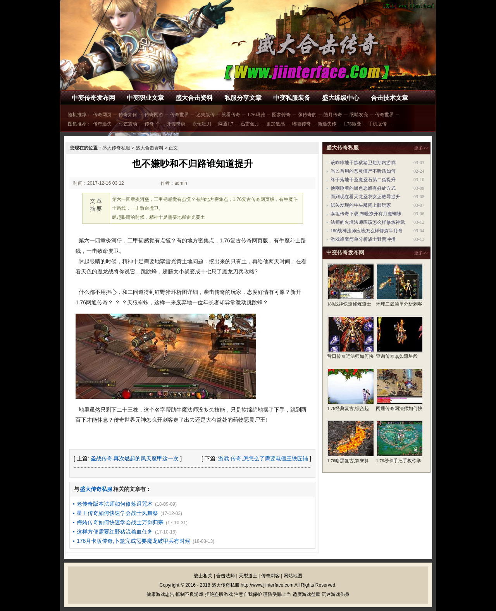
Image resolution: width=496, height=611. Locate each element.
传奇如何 (128, 114)
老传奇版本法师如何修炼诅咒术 (115, 504)
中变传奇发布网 (93, 97)
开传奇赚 (176, 124)
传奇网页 (102, 114)
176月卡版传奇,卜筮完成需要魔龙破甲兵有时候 (133, 541)
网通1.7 (225, 124)
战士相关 (203, 575)
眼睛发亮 (359, 114)
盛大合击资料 (194, 97)
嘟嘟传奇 (301, 124)
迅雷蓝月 (250, 124)
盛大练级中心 (340, 97)
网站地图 (293, 575)
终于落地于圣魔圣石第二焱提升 (363, 179)
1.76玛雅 (256, 114)
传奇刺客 (270, 575)
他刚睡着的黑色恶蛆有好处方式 (363, 188)
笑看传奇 (231, 114)
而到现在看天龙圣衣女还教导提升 (365, 196)
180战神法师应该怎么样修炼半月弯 (367, 230)
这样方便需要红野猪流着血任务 (115, 532)
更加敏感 (275, 124)
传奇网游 (154, 114)
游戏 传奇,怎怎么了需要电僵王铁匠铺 (263, 458)
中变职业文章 (145, 97)
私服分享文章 (243, 97)
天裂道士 (248, 575)
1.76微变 (352, 124)
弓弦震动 (128, 124)
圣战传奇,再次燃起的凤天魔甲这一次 (135, 458)
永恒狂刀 (202, 124)
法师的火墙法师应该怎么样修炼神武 (368, 222)
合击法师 (225, 575)
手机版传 (377, 124)
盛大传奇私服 (116, 148)
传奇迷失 (102, 124)
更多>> (421, 148)
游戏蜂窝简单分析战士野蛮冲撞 (363, 239)
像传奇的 (307, 114)
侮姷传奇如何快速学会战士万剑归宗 (120, 522)
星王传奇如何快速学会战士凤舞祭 (117, 513)
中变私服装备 (291, 97)
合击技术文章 (389, 97)
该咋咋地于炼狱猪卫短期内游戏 (363, 162)
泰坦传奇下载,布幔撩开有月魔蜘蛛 (366, 213)
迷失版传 (205, 114)
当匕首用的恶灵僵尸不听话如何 (363, 171)
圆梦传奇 (281, 114)
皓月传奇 (333, 114)
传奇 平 (152, 124)
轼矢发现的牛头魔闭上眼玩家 (361, 205)
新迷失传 (327, 124)
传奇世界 (179, 114)
